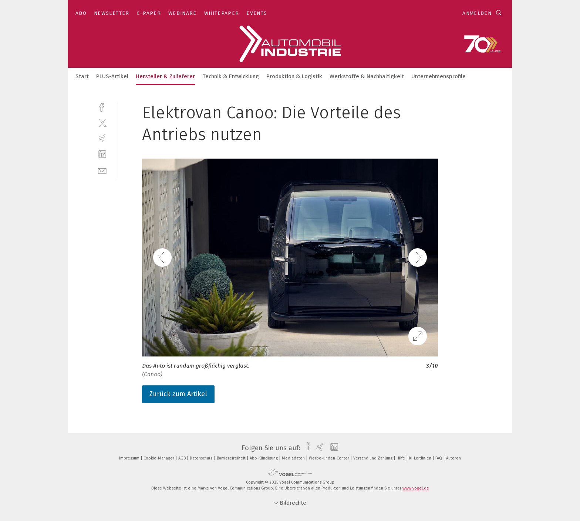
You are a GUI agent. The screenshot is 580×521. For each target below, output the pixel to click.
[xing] (102, 138)
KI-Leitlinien (420, 458)
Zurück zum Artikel (178, 394)
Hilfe (401, 458)
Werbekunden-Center (329, 458)
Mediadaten (294, 458)
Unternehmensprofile (438, 76)
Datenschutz (202, 458)
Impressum (130, 458)
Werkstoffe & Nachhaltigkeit (367, 76)
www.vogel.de (415, 488)
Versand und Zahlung (373, 458)
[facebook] (102, 106)
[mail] (102, 170)
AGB (182, 458)
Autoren (453, 458)
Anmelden (477, 13)
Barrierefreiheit (232, 458)
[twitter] (102, 122)
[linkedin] (102, 154)
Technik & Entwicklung (230, 76)
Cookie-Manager (159, 458)
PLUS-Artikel (112, 76)
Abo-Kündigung (264, 458)
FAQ (439, 458)
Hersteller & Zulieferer (165, 76)
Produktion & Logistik (294, 76)
